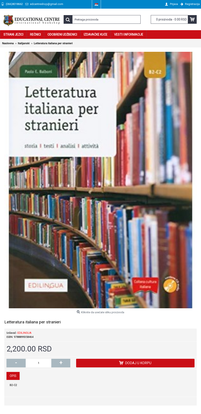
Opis (13, 376)
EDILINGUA (24, 332)
